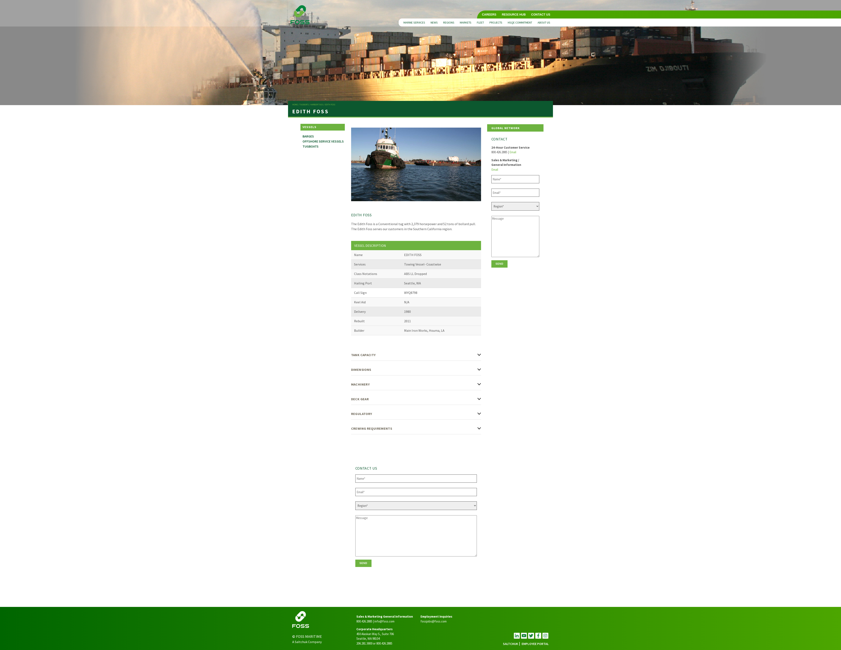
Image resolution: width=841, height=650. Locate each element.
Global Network (505, 128)
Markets (465, 22)
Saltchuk (510, 644)
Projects (495, 22)
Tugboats (311, 146)
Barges (308, 136)
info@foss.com (384, 621)
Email (512, 152)
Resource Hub (514, 14)
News (434, 22)
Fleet (480, 22)
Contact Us (540, 14)
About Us (544, 22)
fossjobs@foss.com (433, 621)
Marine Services (414, 22)
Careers (489, 14)
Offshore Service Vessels (323, 141)
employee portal (535, 644)
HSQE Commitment (520, 22)
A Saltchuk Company (307, 642)
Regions (448, 22)
